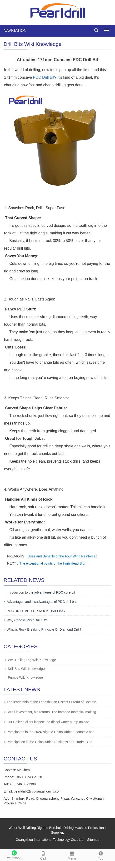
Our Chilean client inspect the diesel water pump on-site (48, 722)
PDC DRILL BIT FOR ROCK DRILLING (36, 611)
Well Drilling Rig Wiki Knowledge (32, 660)
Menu (72, 854)
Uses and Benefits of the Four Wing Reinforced (62, 556)
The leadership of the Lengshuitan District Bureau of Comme (51, 702)
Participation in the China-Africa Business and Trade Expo (49, 742)
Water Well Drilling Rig (25, 828)
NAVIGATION (15, 31)
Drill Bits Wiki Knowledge (26, 669)
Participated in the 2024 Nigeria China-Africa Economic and (51, 732)
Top (100, 854)
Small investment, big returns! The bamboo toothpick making (51, 712)
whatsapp (14, 854)
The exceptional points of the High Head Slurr (53, 563)
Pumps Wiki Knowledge (25, 677)
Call (43, 854)
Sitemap (93, 840)
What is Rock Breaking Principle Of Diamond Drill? (44, 629)
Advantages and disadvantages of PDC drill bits (42, 602)
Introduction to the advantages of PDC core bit (41, 592)
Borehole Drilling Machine (68, 828)
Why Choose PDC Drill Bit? (27, 620)
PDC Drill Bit (43, 77)
